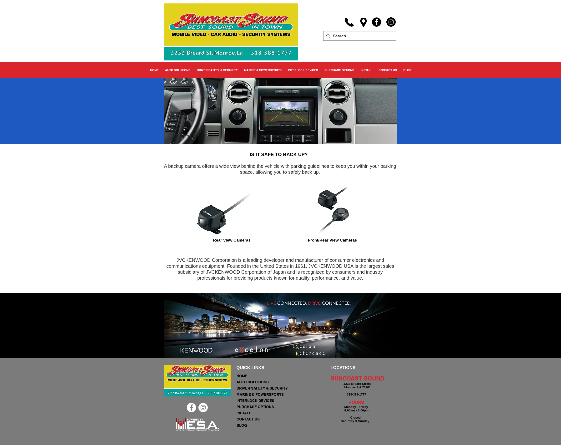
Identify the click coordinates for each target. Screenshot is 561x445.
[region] (231, 208)
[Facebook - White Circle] (191, 407)
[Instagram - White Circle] (203, 407)
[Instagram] (391, 22)
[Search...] (359, 36)
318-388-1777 (356, 394)
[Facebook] (376, 22)
